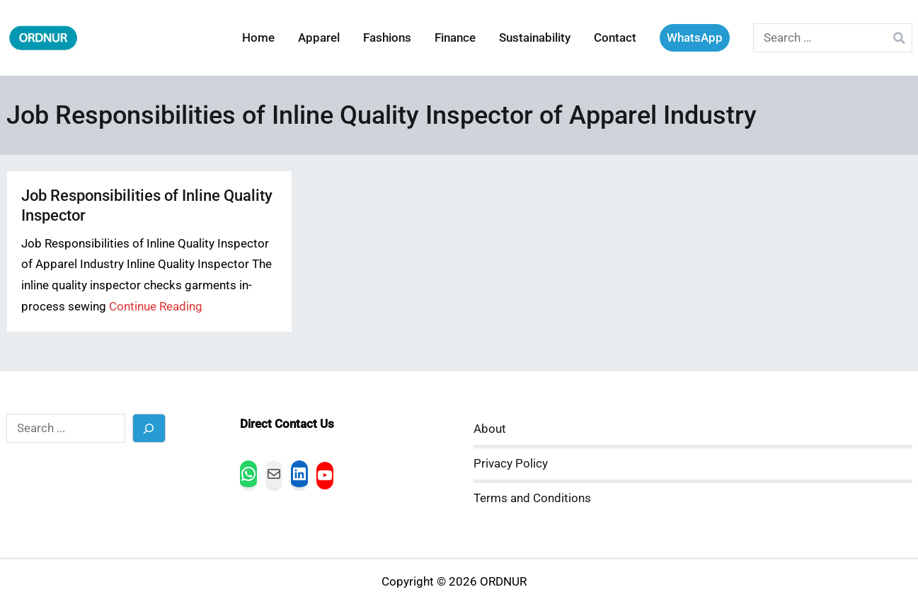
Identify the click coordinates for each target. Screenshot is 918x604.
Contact (615, 38)
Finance (455, 38)
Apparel (319, 38)
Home (258, 38)
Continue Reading (155, 306)
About (490, 429)
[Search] (149, 428)
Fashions (387, 38)
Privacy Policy (511, 463)
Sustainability (534, 38)
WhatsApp (695, 38)
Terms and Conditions (532, 498)
